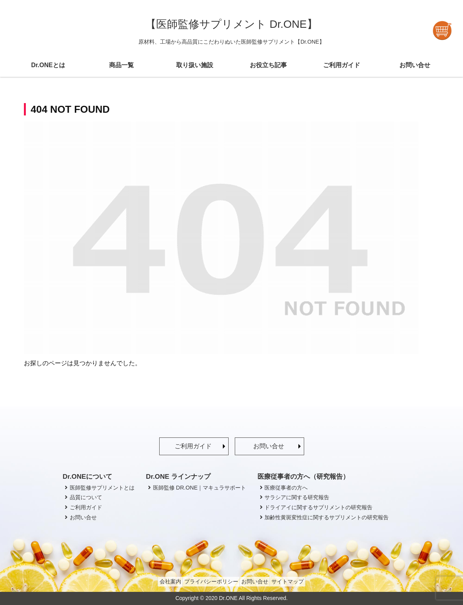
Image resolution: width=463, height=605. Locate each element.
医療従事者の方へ (283, 488)
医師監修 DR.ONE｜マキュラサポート (196, 488)
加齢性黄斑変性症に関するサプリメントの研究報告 (323, 517)
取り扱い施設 (194, 65)
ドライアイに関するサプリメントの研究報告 (315, 507)
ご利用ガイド (341, 65)
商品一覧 (121, 65)
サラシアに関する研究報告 (293, 497)
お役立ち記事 (268, 65)
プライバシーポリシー (209, 581)
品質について (82, 497)
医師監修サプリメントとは (99, 488)
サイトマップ (295, 581)
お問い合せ (414, 65)
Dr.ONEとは (48, 65)
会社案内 (162, 581)
